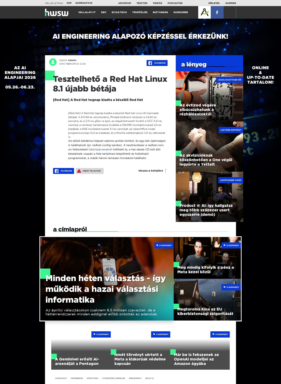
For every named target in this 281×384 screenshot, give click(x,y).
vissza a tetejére (150, 170)
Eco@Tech (119, 12)
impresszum (61, 378)
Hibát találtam (89, 171)
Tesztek (141, 3)
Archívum (124, 3)
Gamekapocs (83, 3)
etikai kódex (92, 378)
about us (149, 378)
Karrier (230, 3)
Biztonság (160, 12)
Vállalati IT (87, 12)
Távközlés (139, 12)
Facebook (157, 63)
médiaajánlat (77, 378)
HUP (69, 3)
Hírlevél (214, 3)
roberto (72, 60)
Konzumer (180, 12)
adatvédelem (135, 378)
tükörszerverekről (100, 149)
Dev (103, 12)
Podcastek (175, 3)
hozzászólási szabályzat (113, 378)
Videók (157, 3)
